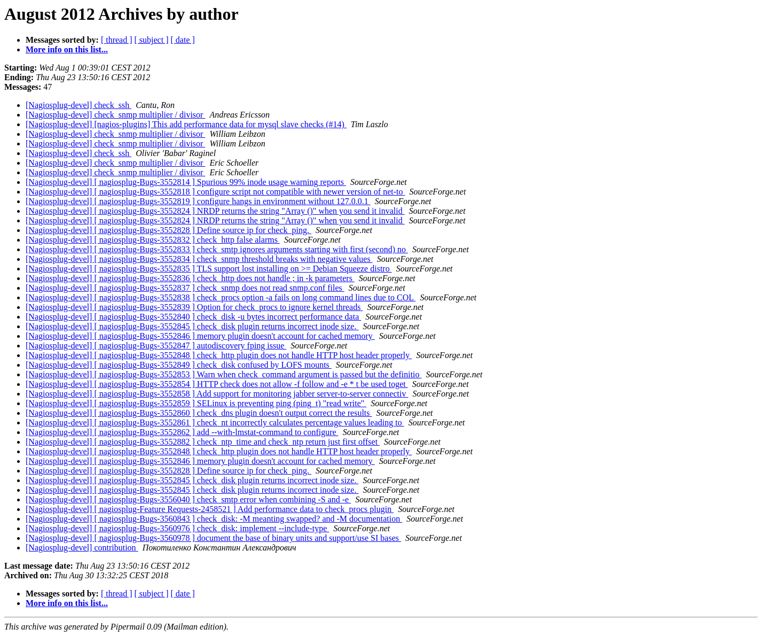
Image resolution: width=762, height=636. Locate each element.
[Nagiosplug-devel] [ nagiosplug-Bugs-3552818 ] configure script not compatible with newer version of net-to (215, 191)
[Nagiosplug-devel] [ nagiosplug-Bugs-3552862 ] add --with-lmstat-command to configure (182, 432)
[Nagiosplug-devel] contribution (82, 547)
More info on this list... (67, 49)
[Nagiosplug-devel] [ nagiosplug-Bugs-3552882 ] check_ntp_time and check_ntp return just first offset (203, 441)
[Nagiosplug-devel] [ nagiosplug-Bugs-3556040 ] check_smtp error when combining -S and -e (188, 499)
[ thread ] (116, 39)
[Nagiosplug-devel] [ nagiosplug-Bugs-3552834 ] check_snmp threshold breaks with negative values (199, 258)
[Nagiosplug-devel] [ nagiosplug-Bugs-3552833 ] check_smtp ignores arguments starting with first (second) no (217, 249)
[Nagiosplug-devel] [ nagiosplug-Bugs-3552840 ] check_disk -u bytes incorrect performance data (193, 316)
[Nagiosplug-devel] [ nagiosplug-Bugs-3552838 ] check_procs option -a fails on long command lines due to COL (220, 297)
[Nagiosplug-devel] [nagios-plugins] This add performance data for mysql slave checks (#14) (186, 124)
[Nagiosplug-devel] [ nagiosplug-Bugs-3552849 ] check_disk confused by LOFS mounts (179, 364)
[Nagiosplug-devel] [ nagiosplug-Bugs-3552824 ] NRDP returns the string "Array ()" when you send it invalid (215, 210)
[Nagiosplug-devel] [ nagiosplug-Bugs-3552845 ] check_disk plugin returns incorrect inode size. (192, 326)
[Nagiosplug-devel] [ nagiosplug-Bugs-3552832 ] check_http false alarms (153, 239)
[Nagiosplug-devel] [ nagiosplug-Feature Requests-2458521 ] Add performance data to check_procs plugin (210, 509)
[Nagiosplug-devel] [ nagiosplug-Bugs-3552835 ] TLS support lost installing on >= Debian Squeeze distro (209, 268)
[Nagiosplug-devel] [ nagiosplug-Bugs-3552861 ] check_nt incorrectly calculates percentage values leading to (215, 422)
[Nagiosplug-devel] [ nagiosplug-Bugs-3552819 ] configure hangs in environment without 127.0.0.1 (198, 201)
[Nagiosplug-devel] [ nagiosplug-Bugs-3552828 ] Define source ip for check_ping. (168, 230)
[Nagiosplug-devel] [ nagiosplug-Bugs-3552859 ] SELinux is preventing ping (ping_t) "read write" (196, 403)
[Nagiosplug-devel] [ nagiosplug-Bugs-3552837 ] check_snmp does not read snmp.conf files (185, 287)
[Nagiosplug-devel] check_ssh (78, 105)
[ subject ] (152, 39)
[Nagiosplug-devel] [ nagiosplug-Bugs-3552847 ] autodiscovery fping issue (156, 345)
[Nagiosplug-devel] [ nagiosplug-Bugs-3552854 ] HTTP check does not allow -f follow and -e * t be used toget (217, 384)
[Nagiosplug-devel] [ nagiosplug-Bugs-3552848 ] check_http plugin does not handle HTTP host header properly (219, 355)
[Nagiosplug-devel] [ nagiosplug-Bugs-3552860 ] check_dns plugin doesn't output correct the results (199, 412)
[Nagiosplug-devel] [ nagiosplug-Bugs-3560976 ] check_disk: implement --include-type (177, 528)
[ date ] (183, 39)
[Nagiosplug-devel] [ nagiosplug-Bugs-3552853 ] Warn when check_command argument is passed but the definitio (224, 374)
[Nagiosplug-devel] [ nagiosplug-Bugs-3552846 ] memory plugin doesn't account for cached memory (200, 335)
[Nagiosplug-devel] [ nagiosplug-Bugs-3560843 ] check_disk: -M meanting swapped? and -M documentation (214, 518)
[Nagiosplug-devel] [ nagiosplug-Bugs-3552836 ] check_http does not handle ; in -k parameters (190, 278)
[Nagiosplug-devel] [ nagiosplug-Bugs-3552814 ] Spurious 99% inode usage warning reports (186, 182)
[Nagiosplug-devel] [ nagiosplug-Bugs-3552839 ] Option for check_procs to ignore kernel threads (194, 307)
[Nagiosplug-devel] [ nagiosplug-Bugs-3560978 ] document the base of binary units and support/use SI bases (213, 537)
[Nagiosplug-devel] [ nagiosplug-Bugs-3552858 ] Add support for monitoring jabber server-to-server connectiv (217, 393)
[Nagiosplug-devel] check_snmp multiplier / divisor (115, 114)
